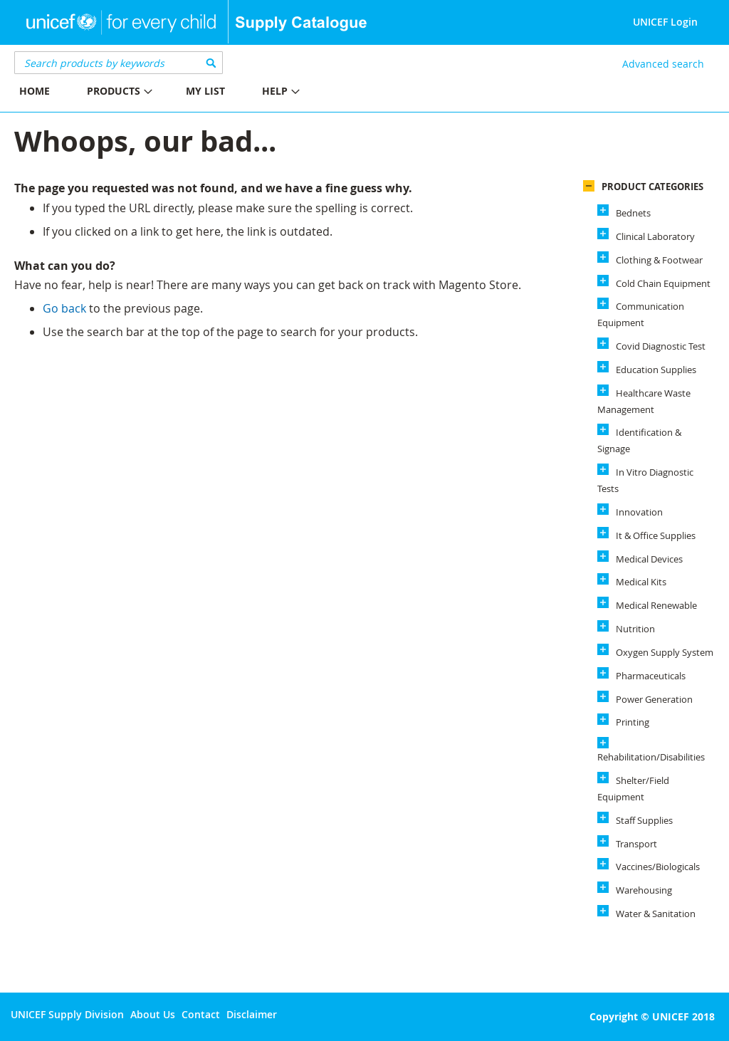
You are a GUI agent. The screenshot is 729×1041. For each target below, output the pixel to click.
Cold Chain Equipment (663, 283)
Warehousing (644, 890)
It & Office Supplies (656, 535)
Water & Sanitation (656, 913)
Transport (636, 843)
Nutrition (635, 628)
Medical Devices (649, 559)
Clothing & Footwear (659, 259)
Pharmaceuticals (651, 675)
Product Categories (652, 186)
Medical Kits (641, 581)
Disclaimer (251, 1014)
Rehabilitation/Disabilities (651, 756)
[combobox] (118, 62)
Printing (632, 722)
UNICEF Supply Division (67, 1014)
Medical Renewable (656, 605)
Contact (201, 1014)
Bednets (633, 212)
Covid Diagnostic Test (661, 346)
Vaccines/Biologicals (658, 866)
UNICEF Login (665, 21)
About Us (152, 1014)
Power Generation (654, 699)
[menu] (182, 93)
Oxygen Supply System (664, 652)
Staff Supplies (644, 820)
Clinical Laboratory (655, 236)
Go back (64, 308)
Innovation (639, 512)
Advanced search (663, 63)
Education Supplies (656, 369)
